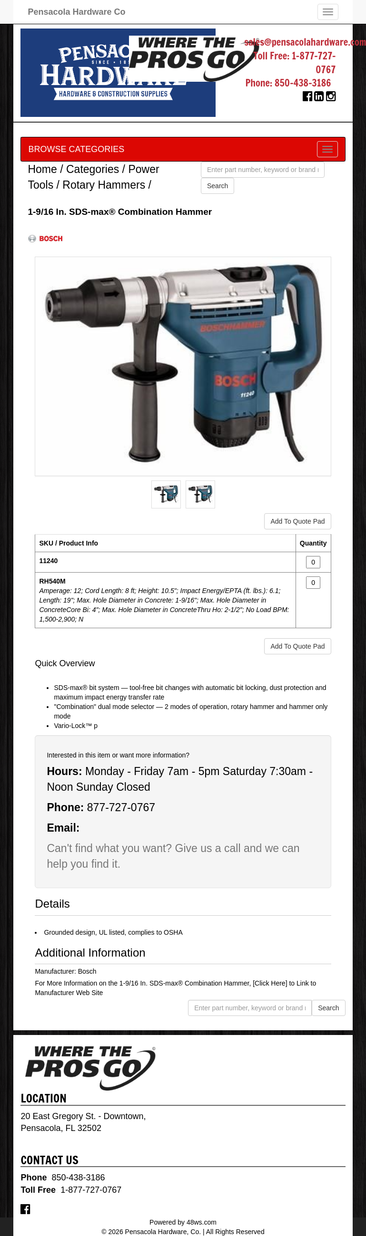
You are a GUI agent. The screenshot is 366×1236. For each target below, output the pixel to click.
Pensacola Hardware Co (76, 12)
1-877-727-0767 (314, 63)
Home (42, 169)
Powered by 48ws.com (183, 1222)
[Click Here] (270, 983)
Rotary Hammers (103, 185)
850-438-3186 (303, 83)
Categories (92, 169)
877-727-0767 (121, 807)
